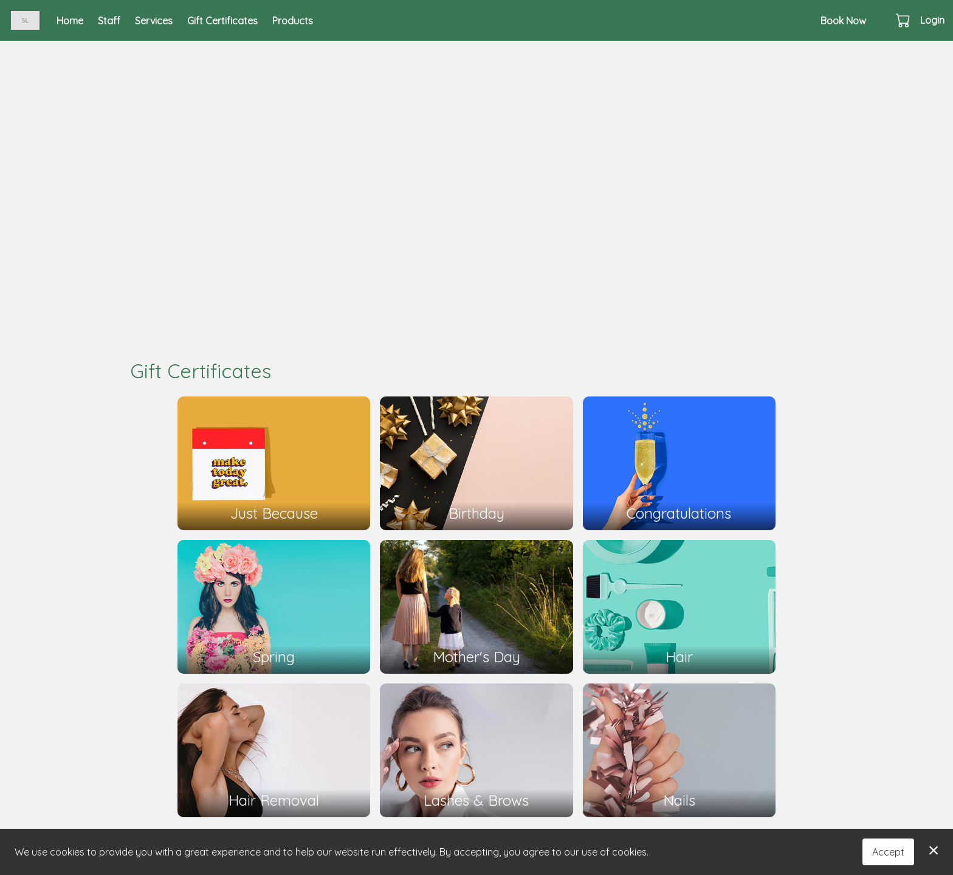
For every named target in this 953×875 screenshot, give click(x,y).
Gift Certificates (222, 21)
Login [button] (932, 20)
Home (70, 21)
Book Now (843, 21)
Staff (109, 21)
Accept (888, 852)
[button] (904, 20)
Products (292, 21)
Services (154, 21)
